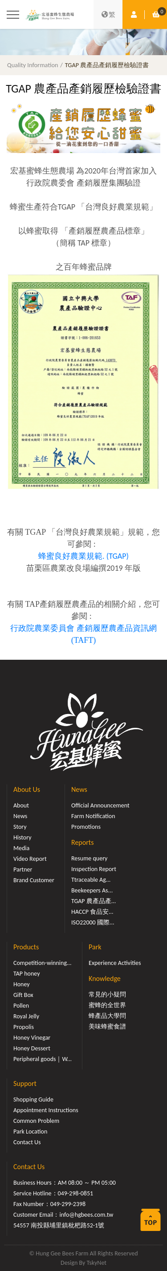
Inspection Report (93, 869)
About (21, 805)
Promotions (86, 827)
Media (21, 848)
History (22, 837)
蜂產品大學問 (107, 1016)
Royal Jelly (26, 1016)
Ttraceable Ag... (90, 880)
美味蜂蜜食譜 (107, 1026)
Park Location (30, 1131)
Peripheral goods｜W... (42, 1059)
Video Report (30, 859)
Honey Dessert (31, 1048)
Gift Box (23, 995)
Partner (22, 869)
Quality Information (32, 65)
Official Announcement (100, 805)
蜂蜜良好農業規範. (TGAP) (83, 556)
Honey (21, 984)
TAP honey (26, 973)
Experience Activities (115, 963)
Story (20, 827)
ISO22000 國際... (92, 922)
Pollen (21, 1005)
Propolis (23, 1027)
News (20, 816)
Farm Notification (93, 816)
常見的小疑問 (107, 994)
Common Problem (36, 1121)
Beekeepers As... (92, 890)
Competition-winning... (42, 963)
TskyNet (96, 1263)
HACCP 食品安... (92, 912)
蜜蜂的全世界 (107, 1005)
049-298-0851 (76, 1193)
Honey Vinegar (31, 1037)
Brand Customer (33, 880)
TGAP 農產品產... (93, 901)
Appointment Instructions (45, 1110)
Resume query (89, 858)
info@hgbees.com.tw (86, 1215)
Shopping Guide (33, 1099)
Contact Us (27, 1142)
